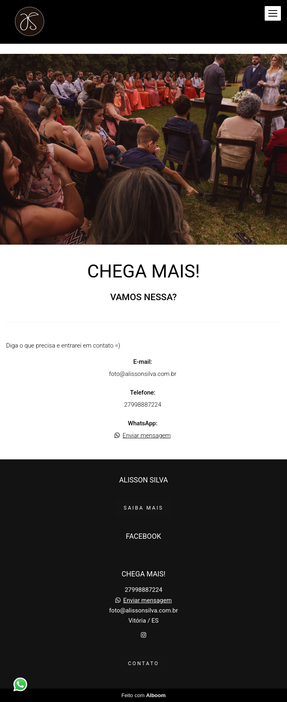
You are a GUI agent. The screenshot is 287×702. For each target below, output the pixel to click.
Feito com (143, 695)
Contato (143, 663)
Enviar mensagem (146, 436)
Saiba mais (144, 508)
